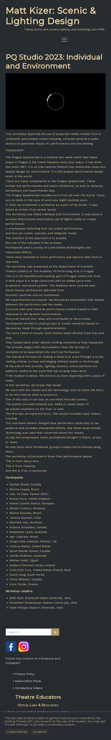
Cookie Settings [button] (17, 731)
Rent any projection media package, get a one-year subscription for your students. (38, 706)
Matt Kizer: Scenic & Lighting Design (51, 15)
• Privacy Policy (23, 674)
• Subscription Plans (27, 681)
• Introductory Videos (28, 688)
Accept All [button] (39, 731)
